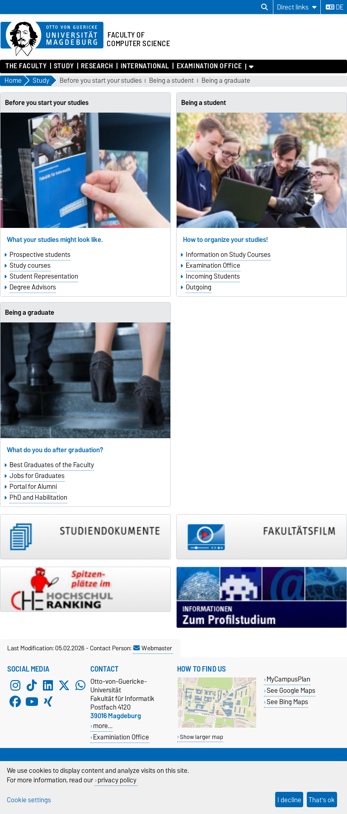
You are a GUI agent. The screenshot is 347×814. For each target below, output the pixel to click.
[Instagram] (15, 685)
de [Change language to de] (334, 7)
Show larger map (201, 737)
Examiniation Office (121, 737)
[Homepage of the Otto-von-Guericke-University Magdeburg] (52, 39)
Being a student (171, 81)
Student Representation (43, 276)
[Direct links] (296, 7)
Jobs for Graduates (37, 475)
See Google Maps (291, 690)
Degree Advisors (32, 287)
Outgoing (198, 287)
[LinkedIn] (48, 685)
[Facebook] (15, 701)
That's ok (322, 799)
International (145, 66)
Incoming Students (213, 276)
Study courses (30, 265)
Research (97, 66)
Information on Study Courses (228, 254)
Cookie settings (29, 799)
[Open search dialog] (265, 7)
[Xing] (48, 701)
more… (103, 725)
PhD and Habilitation (38, 497)
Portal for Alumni (33, 486)
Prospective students (39, 254)
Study (64, 66)
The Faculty (26, 66)
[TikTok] (31, 685)
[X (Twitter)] (64, 685)
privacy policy (117, 780)
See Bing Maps (287, 701)
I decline (289, 799)
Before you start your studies (101, 81)
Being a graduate (226, 81)
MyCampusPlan (288, 679)
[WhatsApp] (80, 685)
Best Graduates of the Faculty (51, 464)
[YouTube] (31, 701)
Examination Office (209, 66)
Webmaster (152, 648)
